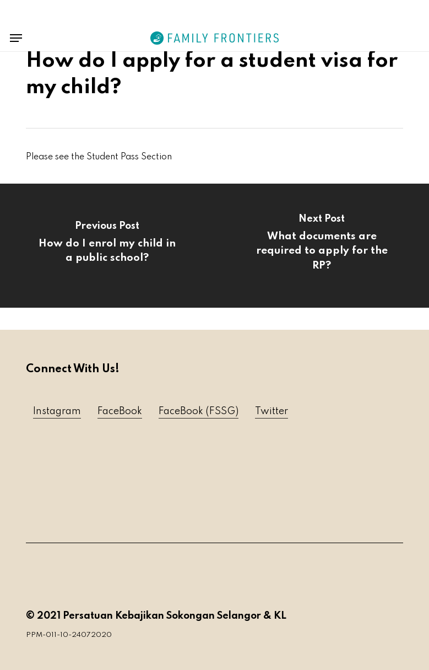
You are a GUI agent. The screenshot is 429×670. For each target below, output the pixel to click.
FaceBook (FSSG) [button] (198, 411)
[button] (16, 38)
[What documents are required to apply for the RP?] (321, 246)
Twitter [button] (271, 411)
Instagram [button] (57, 411)
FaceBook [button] (119, 411)
